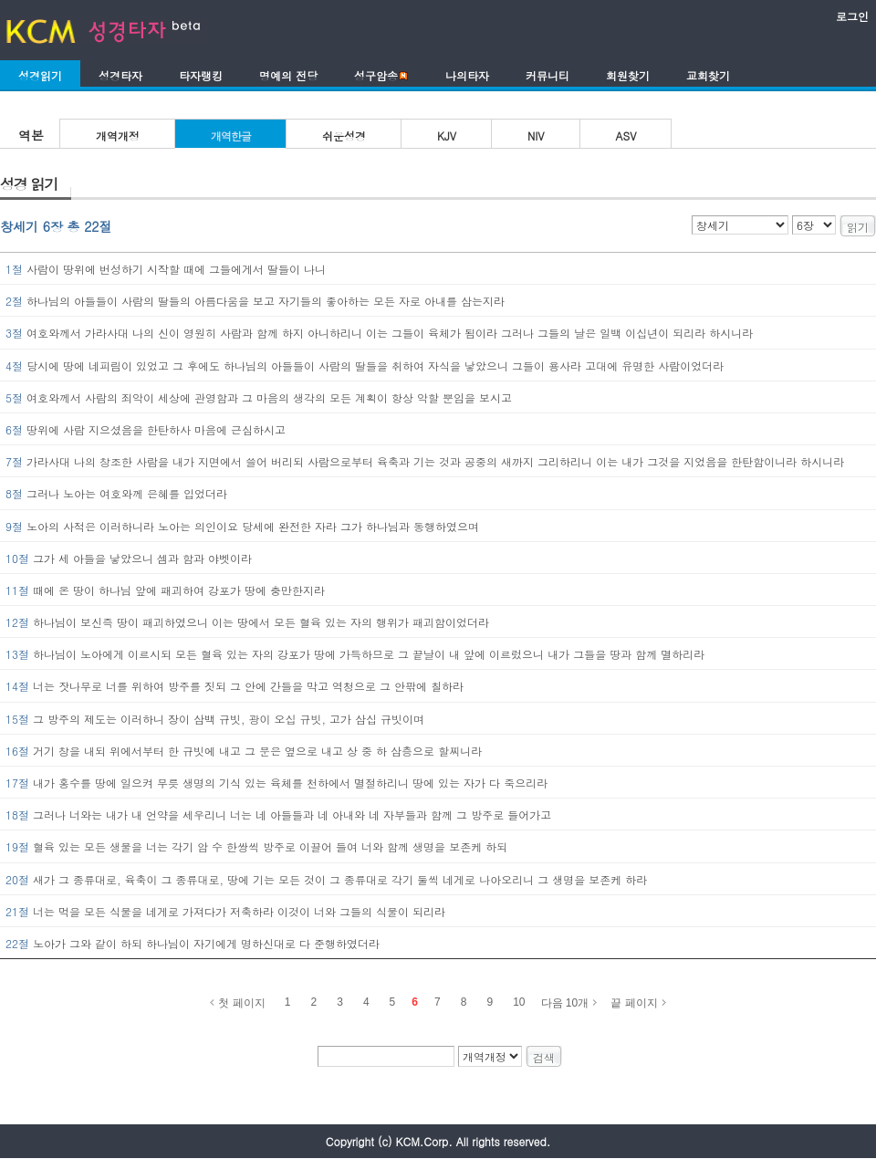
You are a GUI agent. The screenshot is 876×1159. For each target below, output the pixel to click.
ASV (626, 135)
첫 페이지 (241, 1003)
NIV (536, 135)
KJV (446, 135)
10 (519, 1002)
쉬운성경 (344, 135)
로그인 (852, 16)
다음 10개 (565, 1003)
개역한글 (231, 135)
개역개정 (118, 135)
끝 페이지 (633, 1003)
